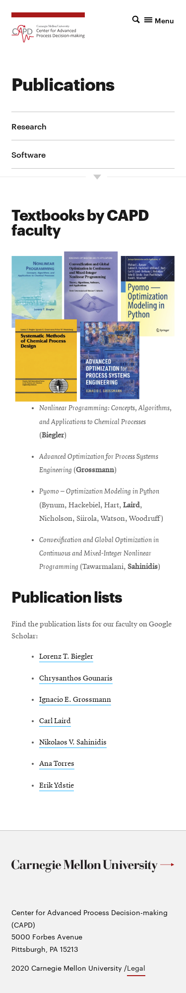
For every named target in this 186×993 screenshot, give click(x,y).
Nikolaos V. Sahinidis (73, 742)
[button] (153, 19)
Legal (136, 968)
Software (28, 154)
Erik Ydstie (56, 786)
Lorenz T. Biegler (66, 657)
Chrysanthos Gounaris (76, 679)
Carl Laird (55, 721)
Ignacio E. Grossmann (75, 700)
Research (29, 126)
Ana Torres (56, 764)
